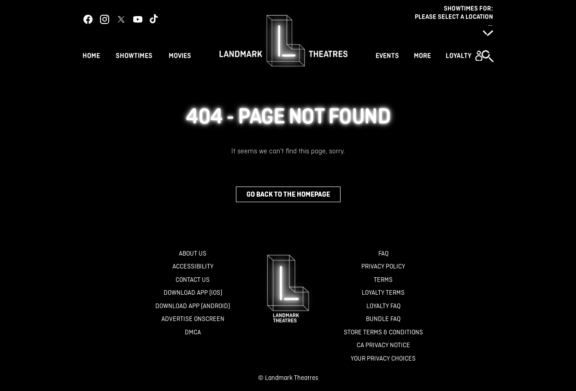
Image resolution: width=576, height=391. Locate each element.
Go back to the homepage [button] (288, 194)
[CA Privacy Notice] (383, 345)
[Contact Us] (193, 279)
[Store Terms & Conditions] (383, 332)
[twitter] (121, 19)
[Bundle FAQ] (383, 319)
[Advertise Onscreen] (192, 319)
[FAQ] (383, 253)
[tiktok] (154, 19)
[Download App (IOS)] (193, 292)
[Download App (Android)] (192, 306)
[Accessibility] (192, 266)
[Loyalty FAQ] (383, 306)
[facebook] (88, 19)
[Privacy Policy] (383, 266)
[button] (464, 56)
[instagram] (104, 19)
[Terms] (383, 279)
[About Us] (192, 253)
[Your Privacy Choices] (383, 358)
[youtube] (137, 19)
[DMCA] (193, 332)
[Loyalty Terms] (383, 292)
